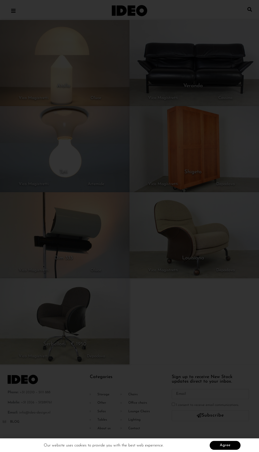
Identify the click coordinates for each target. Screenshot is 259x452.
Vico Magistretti (34, 98)
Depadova (225, 184)
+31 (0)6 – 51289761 (36, 402)
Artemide (96, 184)
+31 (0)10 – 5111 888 (35, 392)
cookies (81, 447)
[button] (250, 9)
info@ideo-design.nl (35, 413)
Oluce (96, 98)
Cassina (225, 98)
